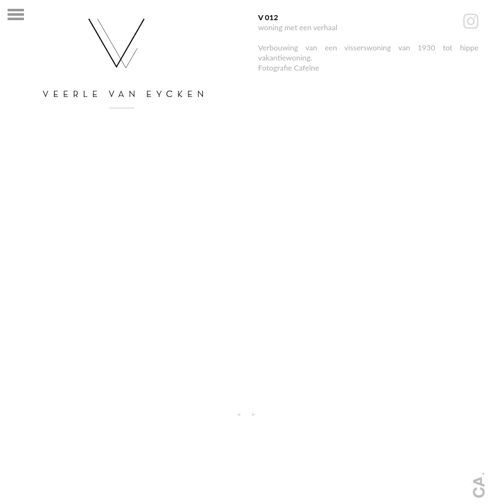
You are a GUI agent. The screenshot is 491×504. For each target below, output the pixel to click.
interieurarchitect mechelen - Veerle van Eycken (123, 63)
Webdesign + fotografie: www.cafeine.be (477, 485)
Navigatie (16, 14)
